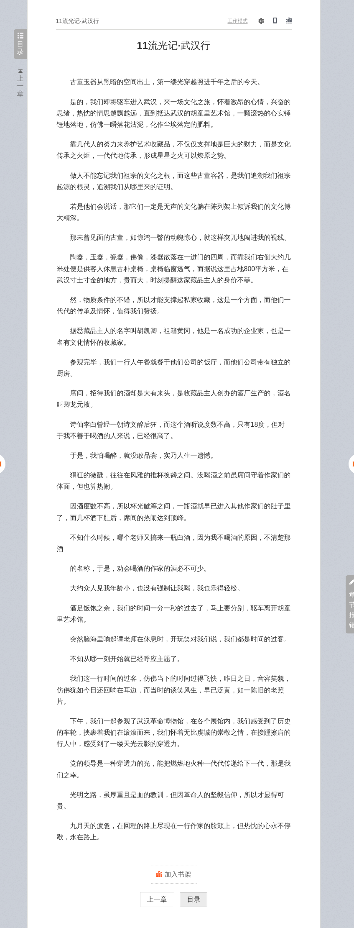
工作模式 (238, 21)
